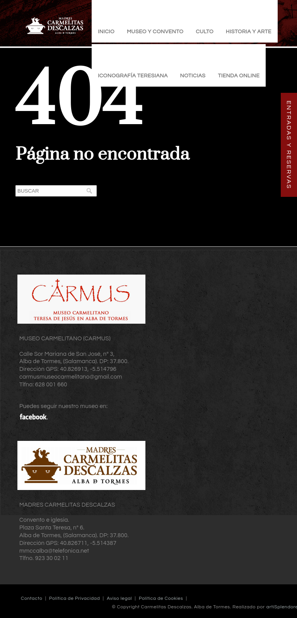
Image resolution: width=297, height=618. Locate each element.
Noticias (193, 76)
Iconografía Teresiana (133, 76)
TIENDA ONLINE (238, 76)
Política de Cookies (161, 598)
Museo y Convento (155, 31)
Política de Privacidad (74, 598)
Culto (204, 31)
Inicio (106, 31)
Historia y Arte (248, 31)
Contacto (31, 598)
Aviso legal (119, 598)
